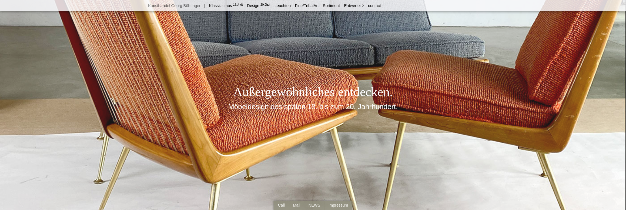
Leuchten (282, 5)
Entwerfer (352, 5)
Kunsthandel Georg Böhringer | (176, 5)
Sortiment (331, 5)
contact (374, 5)
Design (258, 5)
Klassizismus (226, 5)
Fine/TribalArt (307, 5)
